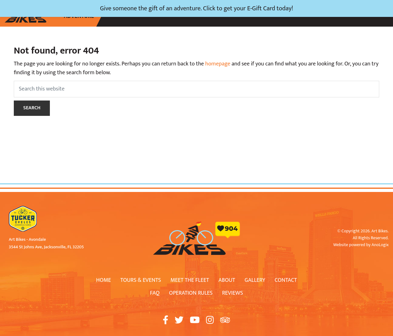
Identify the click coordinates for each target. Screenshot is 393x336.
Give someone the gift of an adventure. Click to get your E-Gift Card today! (196, 8)
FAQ (155, 293)
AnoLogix (380, 244)
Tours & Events (140, 280)
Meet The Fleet (189, 280)
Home (103, 280)
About (227, 280)
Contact (286, 280)
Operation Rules (191, 293)
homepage (217, 64)
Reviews (232, 293)
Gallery (255, 280)
